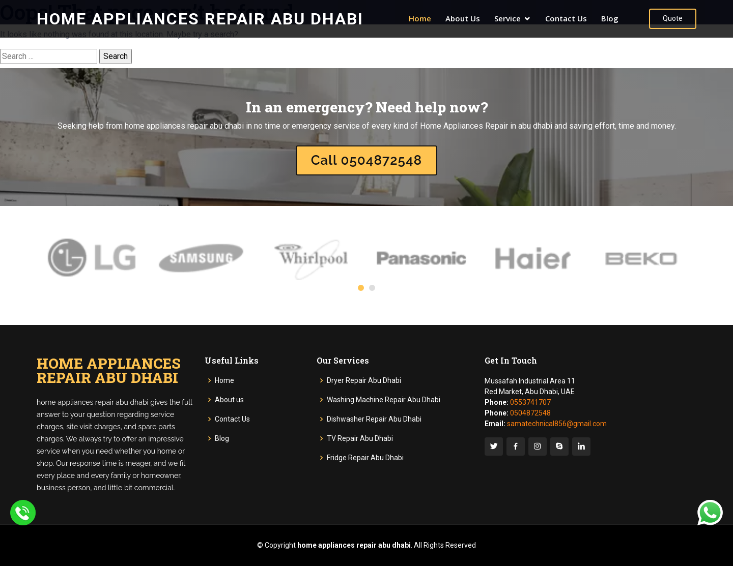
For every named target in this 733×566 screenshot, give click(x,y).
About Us (462, 18)
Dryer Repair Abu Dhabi (364, 380)
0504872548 (530, 413)
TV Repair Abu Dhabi (360, 438)
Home (420, 18)
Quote (673, 18)
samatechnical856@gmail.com (557, 424)
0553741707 (530, 402)
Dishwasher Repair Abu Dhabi (374, 419)
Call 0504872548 (366, 160)
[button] (361, 288)
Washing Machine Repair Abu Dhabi (383, 399)
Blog (609, 18)
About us (229, 399)
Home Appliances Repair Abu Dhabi (200, 18)
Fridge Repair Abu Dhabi (365, 457)
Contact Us (566, 18)
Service (507, 18)
